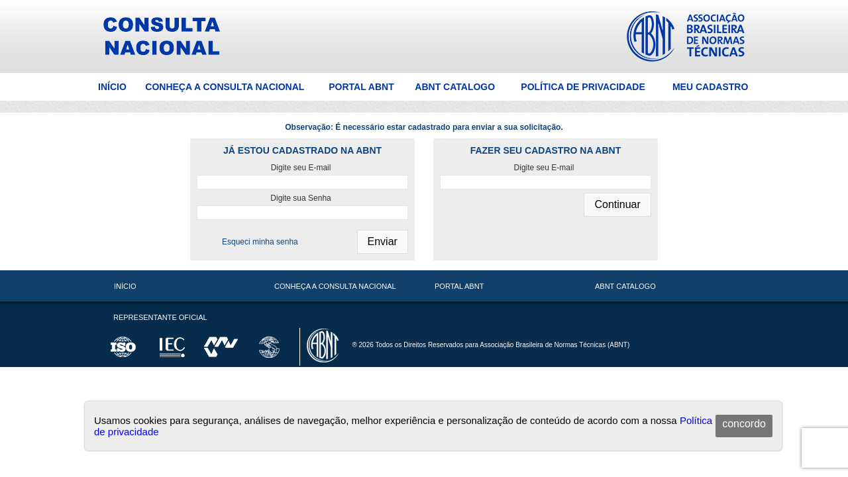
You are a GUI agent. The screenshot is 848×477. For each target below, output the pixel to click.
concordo (744, 423)
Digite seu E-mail (301, 167)
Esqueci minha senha (260, 241)
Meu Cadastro (710, 86)
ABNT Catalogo (455, 86)
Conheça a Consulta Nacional (224, 86)
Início (112, 86)
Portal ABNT (361, 86)
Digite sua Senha (300, 198)
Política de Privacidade (583, 86)
